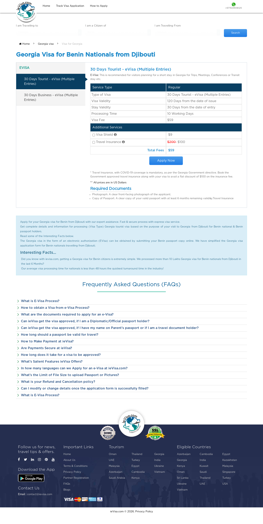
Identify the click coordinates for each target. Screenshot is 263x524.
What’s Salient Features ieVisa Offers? (52, 361)
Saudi (203, 472)
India (157, 460)
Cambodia (138, 472)
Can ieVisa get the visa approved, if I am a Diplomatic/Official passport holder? (85, 321)
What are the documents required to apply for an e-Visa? (67, 314)
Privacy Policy (72, 472)
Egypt (135, 466)
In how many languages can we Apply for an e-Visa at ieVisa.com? (74, 368)
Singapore (228, 472)
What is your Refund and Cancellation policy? (58, 381)
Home (24, 44)
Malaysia (114, 466)
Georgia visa (46, 44)
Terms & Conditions (75, 466)
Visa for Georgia (72, 44)
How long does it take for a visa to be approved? (61, 354)
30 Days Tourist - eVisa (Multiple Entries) (49, 81)
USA (225, 484)
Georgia (159, 454)
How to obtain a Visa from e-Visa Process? (55, 307)
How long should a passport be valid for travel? (59, 334)
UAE (112, 460)
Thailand (137, 454)
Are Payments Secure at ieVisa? (46, 348)
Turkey (136, 460)
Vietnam (159, 472)
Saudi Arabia (117, 478)
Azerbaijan (115, 472)
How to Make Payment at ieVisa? (47, 341)
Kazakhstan (229, 460)
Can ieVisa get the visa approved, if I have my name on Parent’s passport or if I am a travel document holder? (110, 328)
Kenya (136, 478)
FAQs (66, 484)
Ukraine (159, 466)
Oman (112, 454)
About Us (69, 460)
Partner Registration (76, 478)
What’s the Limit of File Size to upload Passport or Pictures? (70, 375)
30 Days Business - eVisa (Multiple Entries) (51, 97)
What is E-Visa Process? (40, 301)
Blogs (66, 490)
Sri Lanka (183, 478)
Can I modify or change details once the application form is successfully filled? (84, 388)
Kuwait (204, 466)
